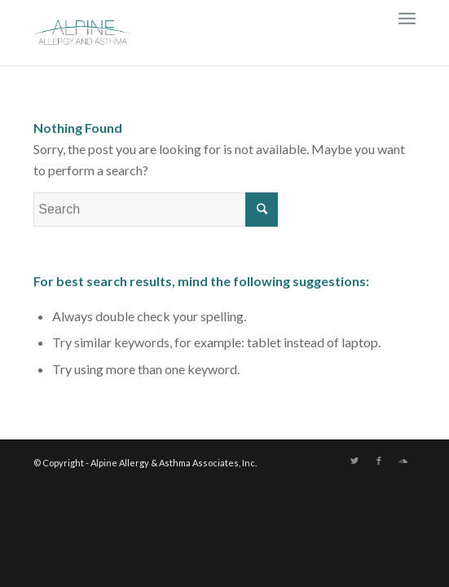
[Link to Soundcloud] (403, 460)
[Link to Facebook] (379, 460)
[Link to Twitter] (354, 460)
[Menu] (407, 16)
